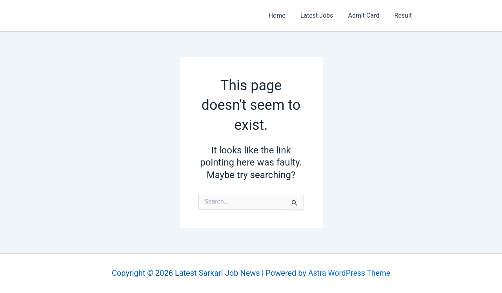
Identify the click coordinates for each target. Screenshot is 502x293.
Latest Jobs (322, 15)
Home (285, 15)
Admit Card (367, 15)
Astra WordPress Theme (349, 273)
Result (404, 15)
